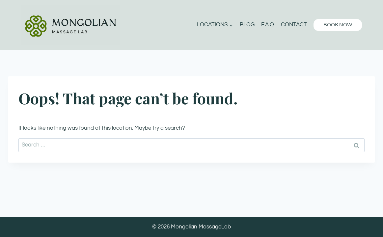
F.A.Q (267, 25)
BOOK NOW (337, 24)
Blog (247, 25)
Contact (294, 25)
